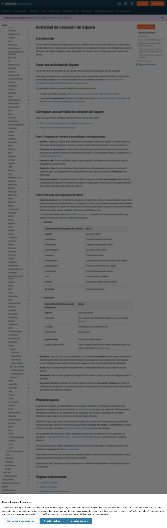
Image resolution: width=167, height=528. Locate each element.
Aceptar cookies (52, 521)
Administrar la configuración (21, 521)
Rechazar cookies (79, 521)
